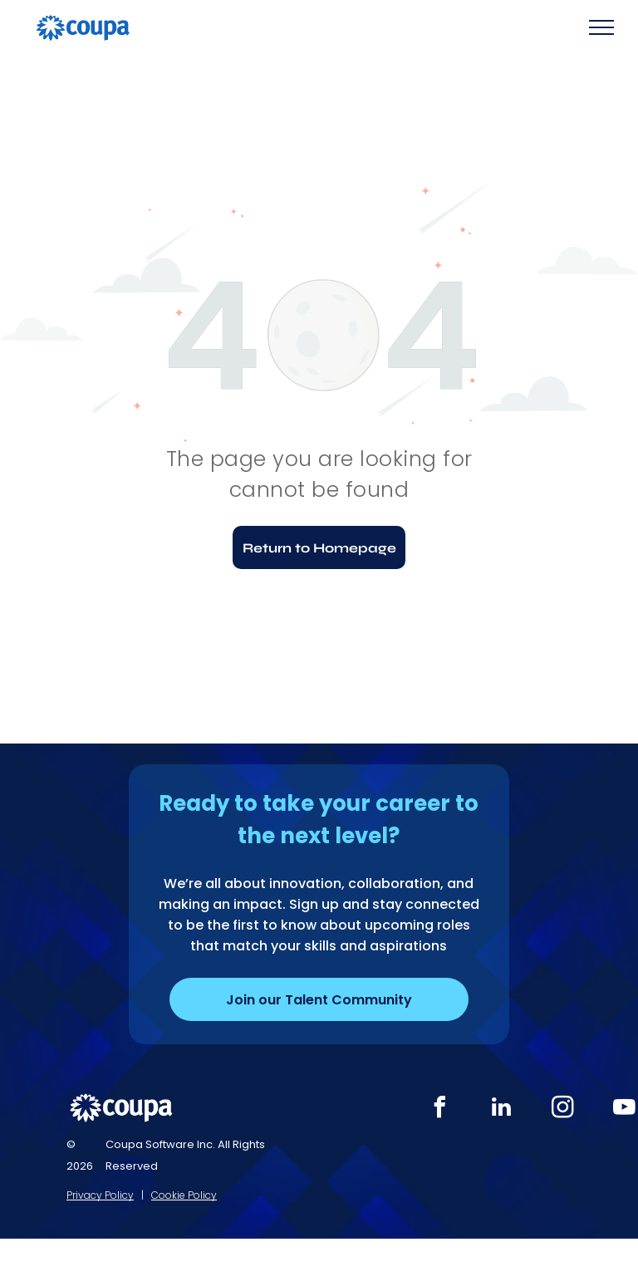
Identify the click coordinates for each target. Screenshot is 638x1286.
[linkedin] (501, 1109)
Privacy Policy (100, 1195)
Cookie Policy (184, 1195)
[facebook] (440, 1109)
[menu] (601, 27)
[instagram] (563, 1109)
